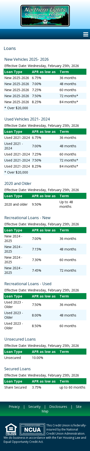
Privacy (14, 406)
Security (34, 406)
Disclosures (58, 406)
